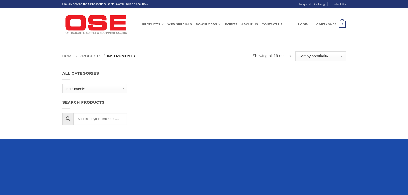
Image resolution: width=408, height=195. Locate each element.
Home (68, 56)
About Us (249, 24)
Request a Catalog (312, 4)
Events (231, 24)
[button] (331, 24)
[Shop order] (320, 56)
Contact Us (338, 4)
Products (153, 24)
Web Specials (180, 24)
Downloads (208, 24)
